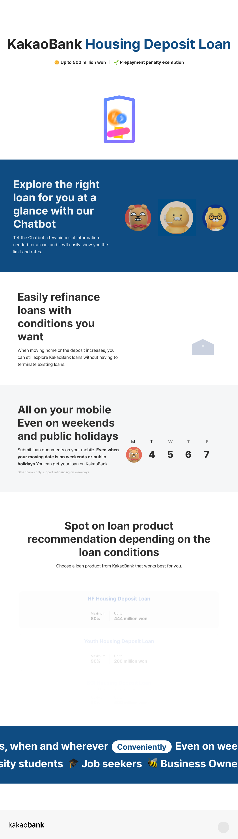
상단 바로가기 (223, 827)
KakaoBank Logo (21, 7)
